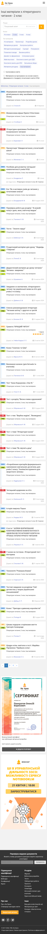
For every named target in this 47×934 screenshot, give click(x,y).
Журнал (27, 874)
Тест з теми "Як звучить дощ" (19, 448)
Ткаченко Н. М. (19, 219)
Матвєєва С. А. (19, 159)
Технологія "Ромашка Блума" (18, 571)
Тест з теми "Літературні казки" (20, 432)
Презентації (19, 42)
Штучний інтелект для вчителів (32, 892)
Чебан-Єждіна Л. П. (20, 340)
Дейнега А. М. (18, 300)
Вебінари (4, 879)
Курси (3, 884)
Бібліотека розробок (32, 876)
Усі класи (7, 34)
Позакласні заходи (10, 52)
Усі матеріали (8, 42)
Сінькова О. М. (19, 563)
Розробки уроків (31, 42)
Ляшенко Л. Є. (19, 545)
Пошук (5, 23)
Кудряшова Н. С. (19, 481)
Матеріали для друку (11, 67)
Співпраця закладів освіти (10, 907)
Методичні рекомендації (12, 49)
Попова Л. (17, 636)
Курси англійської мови (33, 896)
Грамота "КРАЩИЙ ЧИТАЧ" (17, 327)
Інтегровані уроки (28, 56)
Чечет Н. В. (17, 392)
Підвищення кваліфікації (10, 876)
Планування (35, 49)
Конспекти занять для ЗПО (13, 63)
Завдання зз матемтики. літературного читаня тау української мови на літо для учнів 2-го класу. (23, 289)
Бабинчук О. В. (19, 238)
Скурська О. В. (18, 580)
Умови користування (20, 930)
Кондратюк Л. (18, 178)
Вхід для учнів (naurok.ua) (34, 904)
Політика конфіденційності (36, 930)
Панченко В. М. (19, 375)
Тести (27, 879)
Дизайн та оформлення (12, 56)
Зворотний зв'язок (10, 912)
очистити (30, 26)
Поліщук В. (17, 617)
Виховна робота (24, 52)
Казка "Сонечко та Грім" (16, 348)
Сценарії (25, 49)
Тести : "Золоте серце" (15, 229)
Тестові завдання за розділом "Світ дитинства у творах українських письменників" (21, 589)
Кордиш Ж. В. (18, 517)
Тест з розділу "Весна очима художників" (24, 399)
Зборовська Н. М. (20, 408)
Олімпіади (28, 888)
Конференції (5, 881)
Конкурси (28, 886)
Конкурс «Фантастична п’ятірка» (33, 910)
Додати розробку (23, 749)
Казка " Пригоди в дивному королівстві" (23, 608)
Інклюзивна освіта (12, 72)
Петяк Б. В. (17, 258)
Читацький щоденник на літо (19, 490)
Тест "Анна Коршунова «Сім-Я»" (19, 383)
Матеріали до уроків (11, 45)
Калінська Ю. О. (19, 499)
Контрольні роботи (26, 45)
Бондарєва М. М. (19, 201)
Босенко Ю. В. (18, 319)
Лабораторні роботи (32, 881)
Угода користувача (7, 930)
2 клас (15, 34)
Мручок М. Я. (18, 357)
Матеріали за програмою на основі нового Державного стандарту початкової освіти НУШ (21, 77)
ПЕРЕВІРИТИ (40, 862)
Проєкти (28, 884)
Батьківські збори (31, 63)
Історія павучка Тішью (16, 508)
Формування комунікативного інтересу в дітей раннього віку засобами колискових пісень (24, 94)
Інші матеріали (25, 67)
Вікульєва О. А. (19, 657)
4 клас (28, 34)
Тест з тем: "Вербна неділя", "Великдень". (24, 415)
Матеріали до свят (31, 907)
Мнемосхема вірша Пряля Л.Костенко (22, 113)
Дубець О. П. (18, 601)
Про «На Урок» (6, 904)
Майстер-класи (9, 59)
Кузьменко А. (18, 279)
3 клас (21, 34)
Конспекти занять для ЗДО (26, 59)
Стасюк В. (17, 106)
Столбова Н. (18, 122)
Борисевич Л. (18, 141)
